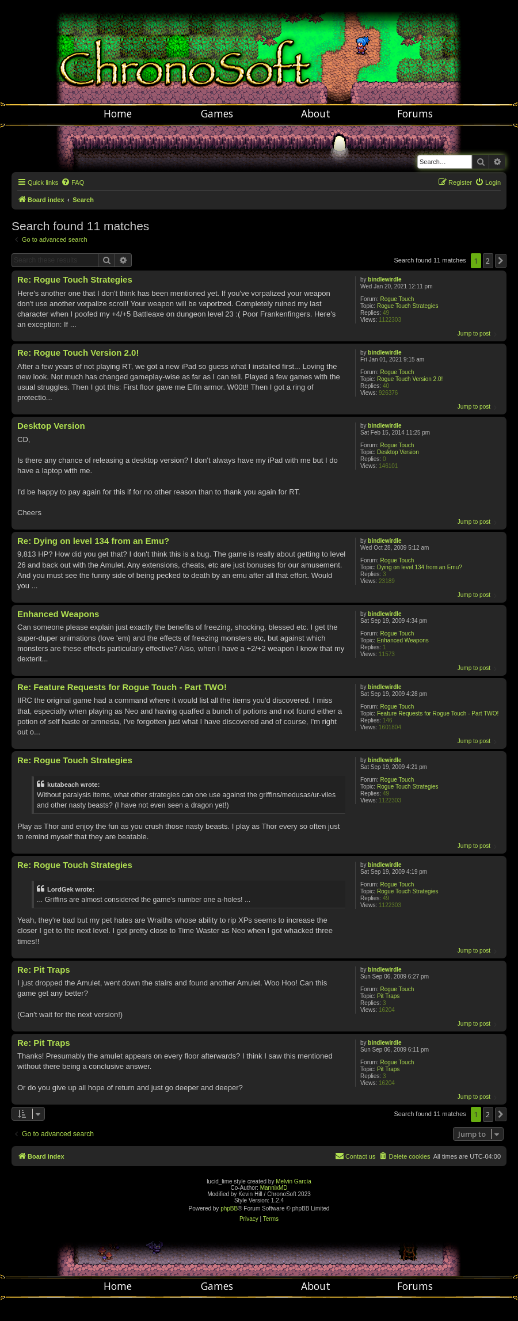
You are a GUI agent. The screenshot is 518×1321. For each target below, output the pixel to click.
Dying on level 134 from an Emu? (419, 567)
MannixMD (274, 1188)
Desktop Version (398, 452)
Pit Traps (388, 996)
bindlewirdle (384, 279)
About (315, 113)
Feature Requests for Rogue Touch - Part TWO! (437, 713)
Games (217, 113)
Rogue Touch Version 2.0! (410, 379)
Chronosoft (259, 52)
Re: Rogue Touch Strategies (74, 279)
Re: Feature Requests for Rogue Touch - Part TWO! (122, 687)
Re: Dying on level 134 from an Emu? (93, 541)
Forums (415, 113)
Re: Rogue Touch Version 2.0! (78, 352)
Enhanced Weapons (403, 640)
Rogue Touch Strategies (408, 306)
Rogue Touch (397, 299)
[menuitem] (72, 182)
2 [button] (488, 261)
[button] (500, 261)
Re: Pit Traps (43, 969)
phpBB (229, 1208)
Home (118, 113)
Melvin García (293, 1181)
